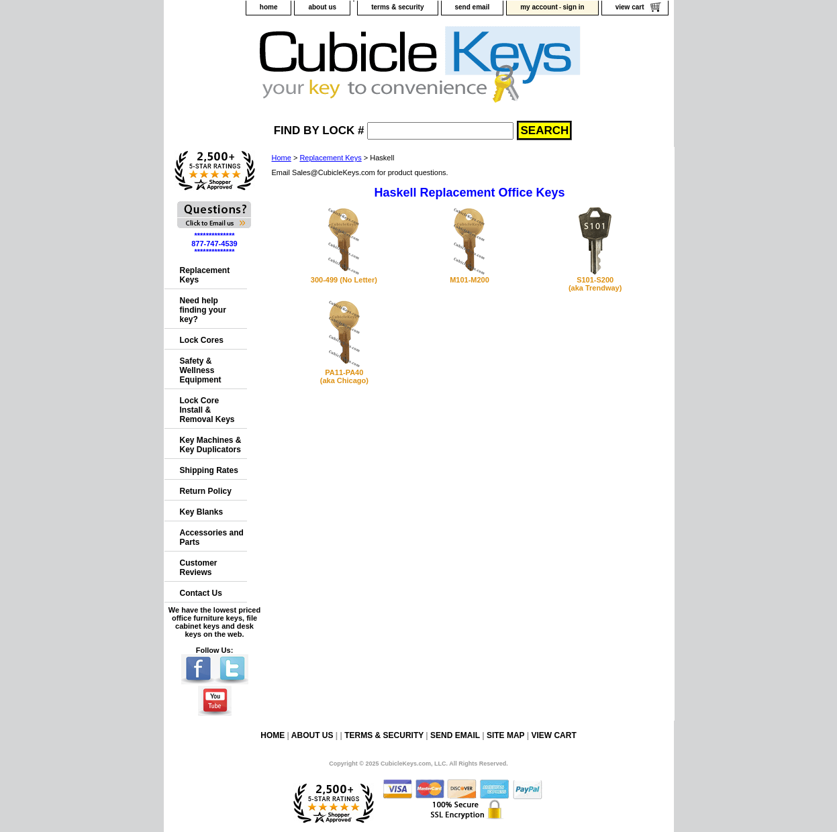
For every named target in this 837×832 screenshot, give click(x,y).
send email (472, 7)
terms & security (397, 7)
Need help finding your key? (203, 310)
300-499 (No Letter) (344, 280)
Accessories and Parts (212, 537)
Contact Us (201, 593)
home (269, 7)
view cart (630, 7)
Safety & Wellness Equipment (200, 370)
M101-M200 (469, 280)
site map (505, 735)
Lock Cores (202, 340)
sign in (573, 7)
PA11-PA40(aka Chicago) (344, 376)
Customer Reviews (198, 567)
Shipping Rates (209, 470)
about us (322, 7)
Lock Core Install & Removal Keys (207, 410)
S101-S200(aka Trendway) (595, 284)
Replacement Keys (330, 158)
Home (281, 158)
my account (539, 7)
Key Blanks (202, 512)
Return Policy (206, 491)
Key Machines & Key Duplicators (211, 444)
